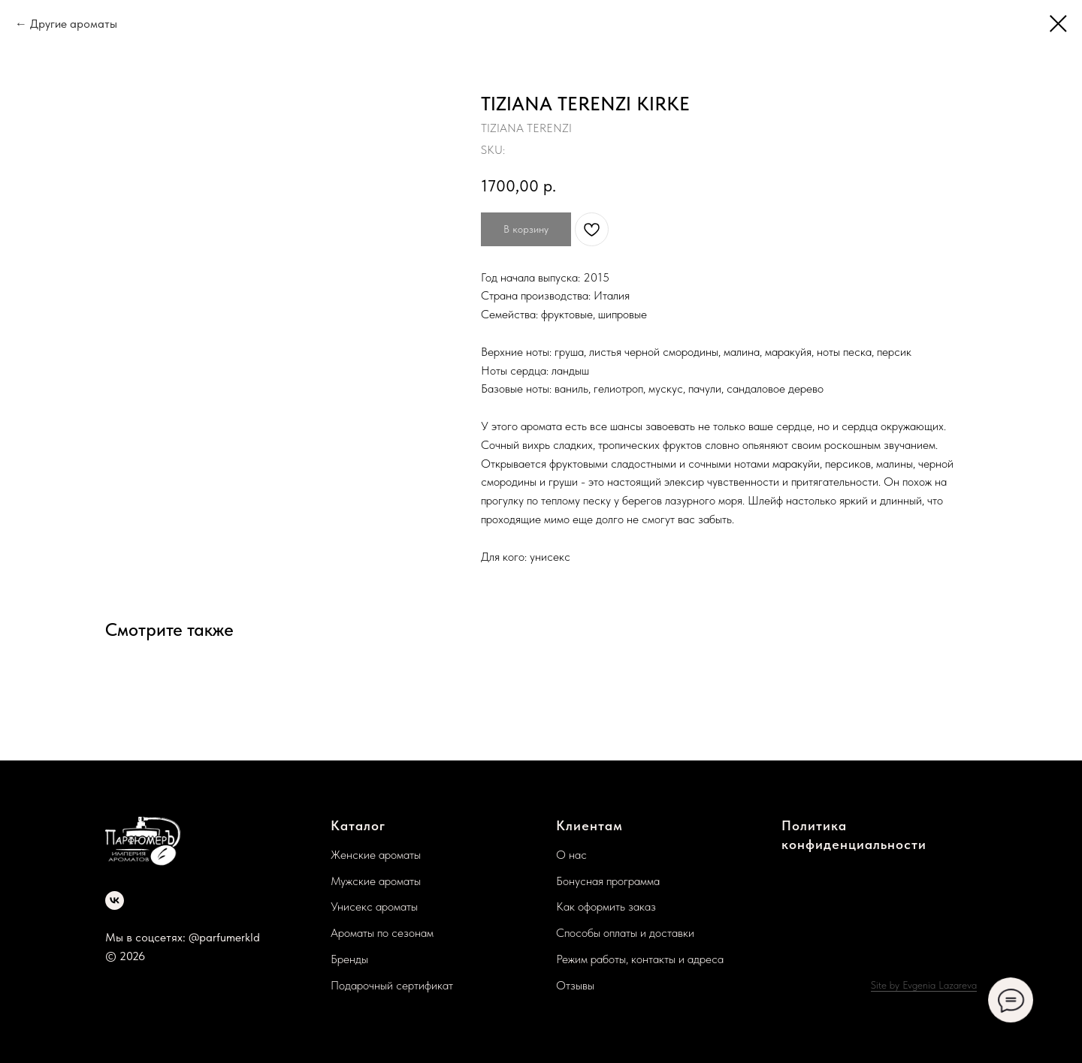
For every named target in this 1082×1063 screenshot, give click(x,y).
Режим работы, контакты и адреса (640, 959)
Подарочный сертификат (392, 985)
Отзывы (575, 985)
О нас (571, 855)
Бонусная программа (608, 881)
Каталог (358, 825)
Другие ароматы (73, 24)
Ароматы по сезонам (382, 933)
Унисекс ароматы (374, 906)
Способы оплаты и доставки (625, 933)
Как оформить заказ (606, 906)
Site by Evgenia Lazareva (924, 985)
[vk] (114, 900)
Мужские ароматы (376, 881)
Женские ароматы (376, 855)
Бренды (349, 959)
